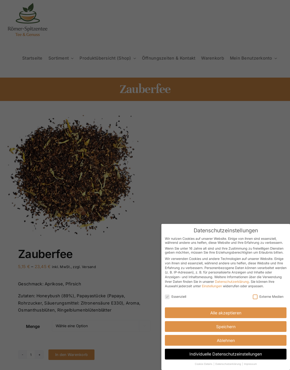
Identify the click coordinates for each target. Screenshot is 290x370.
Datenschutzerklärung (232, 281)
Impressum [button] (250, 364)
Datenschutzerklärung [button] (228, 364)
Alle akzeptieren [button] (225, 312)
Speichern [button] (226, 326)
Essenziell (175, 296)
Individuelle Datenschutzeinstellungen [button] (225, 354)
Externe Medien (268, 296)
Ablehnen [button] (226, 340)
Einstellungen (212, 286)
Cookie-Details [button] (204, 364)
